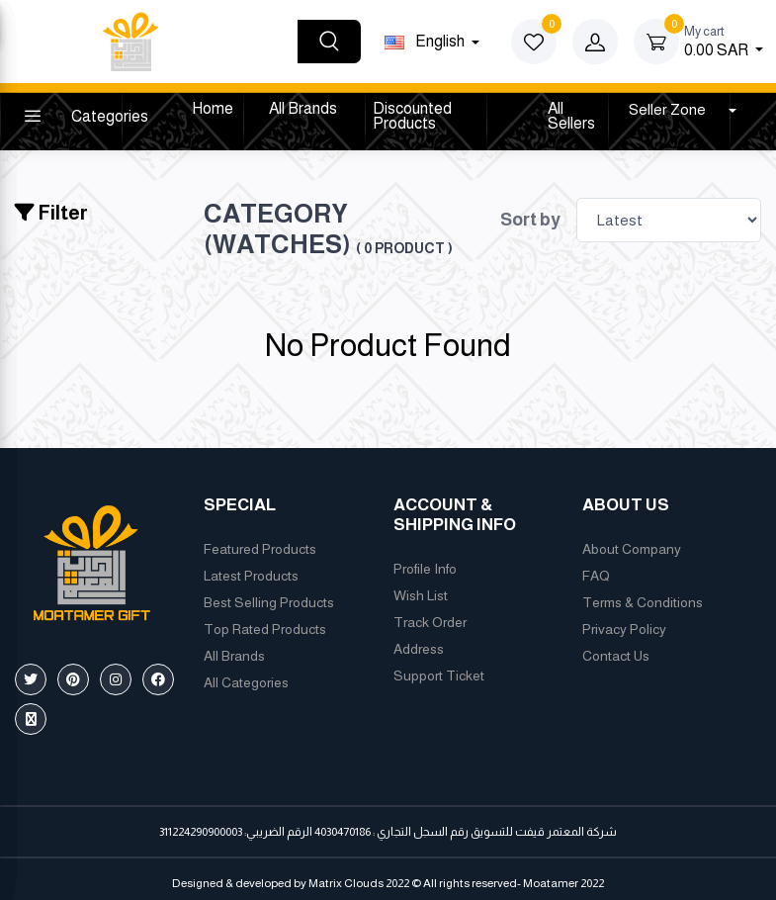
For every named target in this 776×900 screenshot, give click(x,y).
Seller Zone (669, 109)
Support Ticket (438, 675)
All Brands (303, 108)
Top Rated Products (265, 629)
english (426, 41)
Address (418, 649)
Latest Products (251, 576)
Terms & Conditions (642, 602)
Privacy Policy (624, 629)
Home (212, 108)
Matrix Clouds (346, 883)
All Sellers (571, 116)
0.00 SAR (723, 40)
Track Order (430, 622)
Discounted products (412, 116)
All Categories (246, 682)
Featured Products (260, 549)
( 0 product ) (404, 248)
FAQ (596, 576)
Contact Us (615, 656)
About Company (631, 549)
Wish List (420, 595)
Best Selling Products (269, 602)
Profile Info (425, 569)
